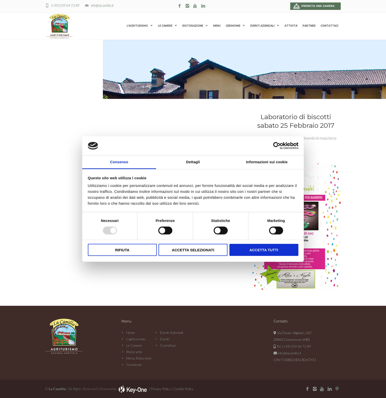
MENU (217, 25)
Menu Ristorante (139, 358)
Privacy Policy (161, 389)
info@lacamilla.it (102, 5)
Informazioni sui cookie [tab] (267, 162)
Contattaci (168, 345)
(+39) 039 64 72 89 (65, 5)
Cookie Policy (183, 389)
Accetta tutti (263, 250)
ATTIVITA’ (291, 25)
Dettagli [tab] (193, 162)
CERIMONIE (235, 25)
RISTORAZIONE (195, 25)
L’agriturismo (135, 339)
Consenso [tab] (119, 162)
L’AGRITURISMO (140, 25)
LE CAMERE (167, 25)
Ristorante (134, 352)
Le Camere (134, 345)
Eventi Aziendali (171, 332)
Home (130, 332)
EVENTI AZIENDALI (265, 25)
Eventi (164, 339)
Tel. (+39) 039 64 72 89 (293, 346)
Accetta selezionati (193, 250)
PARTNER (309, 25)
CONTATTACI (329, 25)
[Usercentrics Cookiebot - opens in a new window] (276, 145)
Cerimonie (134, 364)
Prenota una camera (318, 6)
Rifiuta (122, 250)
